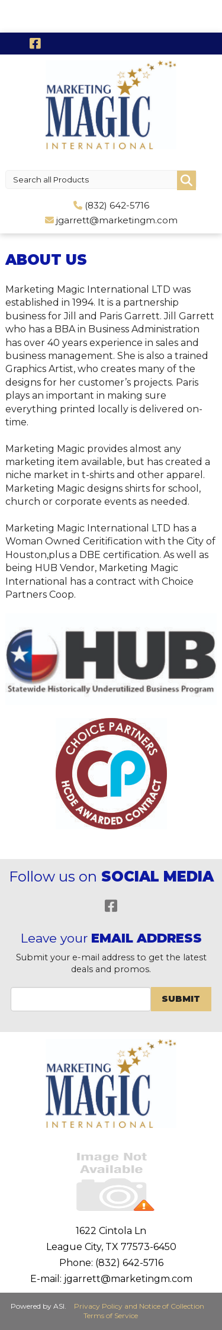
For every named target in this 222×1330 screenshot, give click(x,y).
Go (186, 180)
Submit (181, 999)
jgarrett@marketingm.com (117, 220)
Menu (11, 11)
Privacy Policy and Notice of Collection (139, 1306)
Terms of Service (110, 1315)
